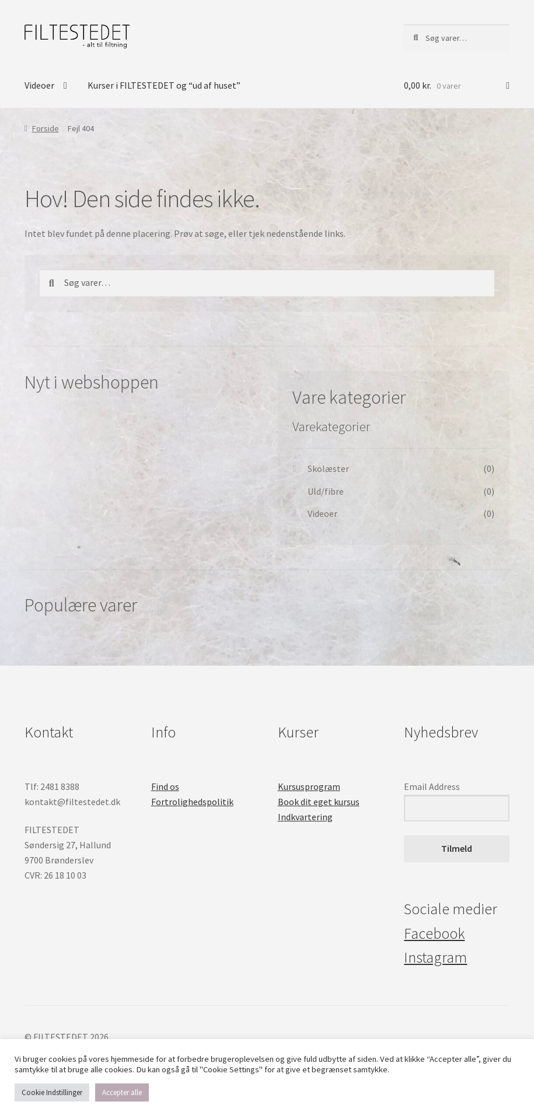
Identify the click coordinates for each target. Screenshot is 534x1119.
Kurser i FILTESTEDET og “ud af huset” (164, 85)
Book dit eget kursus (319, 801)
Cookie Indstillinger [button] (52, 1092)
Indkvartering (305, 817)
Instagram (435, 957)
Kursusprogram (309, 786)
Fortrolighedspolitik (192, 801)
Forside (45, 128)
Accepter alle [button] (122, 1092)
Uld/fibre (326, 491)
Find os (165, 786)
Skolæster (328, 468)
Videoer (39, 85)
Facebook (434, 933)
